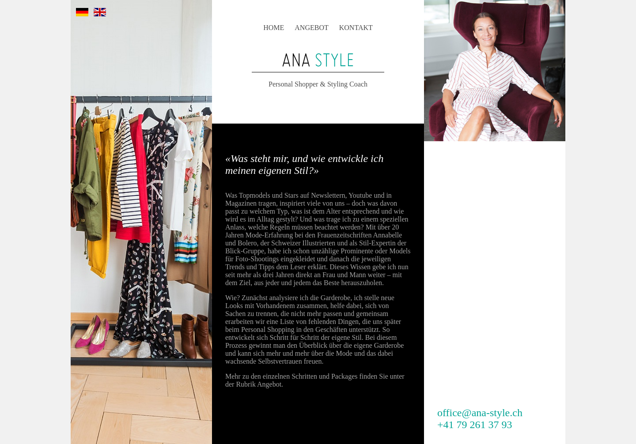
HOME (273, 27)
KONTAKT (356, 27)
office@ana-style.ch (479, 412)
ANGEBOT (311, 27)
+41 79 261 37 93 (474, 424)
